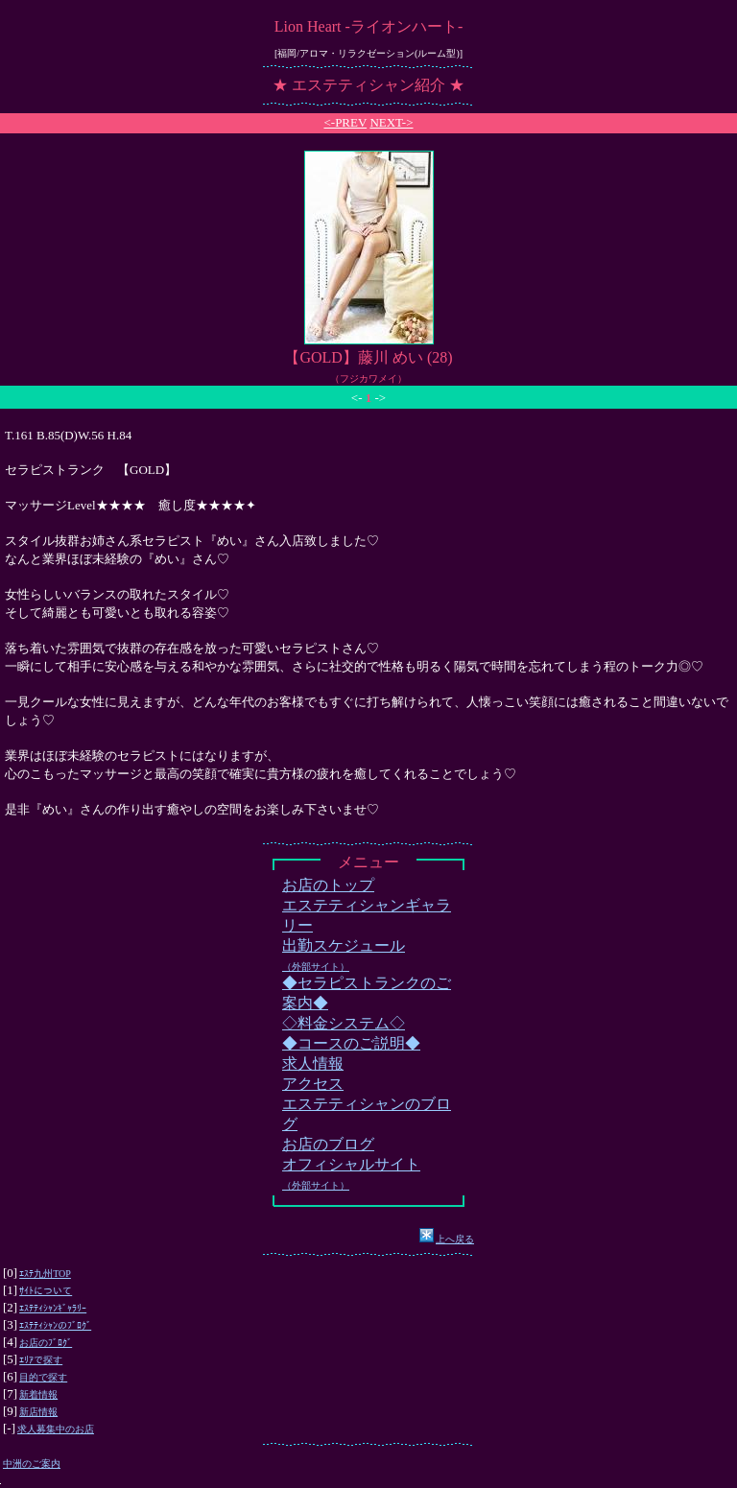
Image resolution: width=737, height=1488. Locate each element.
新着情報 (38, 1394)
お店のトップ (328, 885)
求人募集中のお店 (55, 1429)
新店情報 (38, 1411)
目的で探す (43, 1377)
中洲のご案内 (31, 1463)
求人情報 (313, 1063)
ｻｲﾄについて (45, 1291)
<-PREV (345, 122)
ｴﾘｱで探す (40, 1360)
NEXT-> (391, 122)
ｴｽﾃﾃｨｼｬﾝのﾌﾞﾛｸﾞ (55, 1325)
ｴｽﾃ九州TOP (45, 1273)
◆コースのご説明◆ (351, 1043)
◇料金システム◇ (343, 1023)
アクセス (313, 1083)
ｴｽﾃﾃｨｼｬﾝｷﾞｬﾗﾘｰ (52, 1308)
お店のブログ (328, 1144)
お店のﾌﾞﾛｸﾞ (45, 1342)
